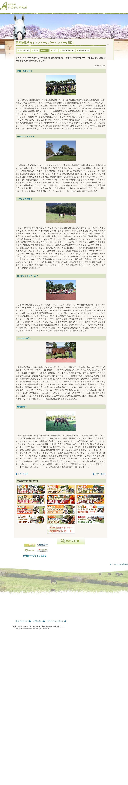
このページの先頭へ (120, 720)
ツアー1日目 (23, 477)
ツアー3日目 (100, 477)
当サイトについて (23, 777)
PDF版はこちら (25, 578)
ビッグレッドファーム (26, 278)
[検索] (126, 4)
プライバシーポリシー (56, 777)
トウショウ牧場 (23, 202)
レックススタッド (24, 139)
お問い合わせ (38, 777)
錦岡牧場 (21, 409)
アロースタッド (23, 74)
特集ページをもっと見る (63, 558)
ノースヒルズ (22, 341)
